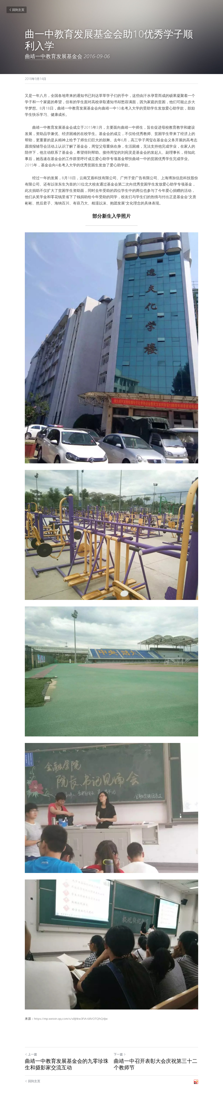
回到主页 (16, 10)
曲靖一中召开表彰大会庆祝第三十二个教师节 (155, 1064)
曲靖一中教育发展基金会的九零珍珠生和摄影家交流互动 (66, 1064)
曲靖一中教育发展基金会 (53, 56)
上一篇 (31, 1054)
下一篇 (120, 1054)
